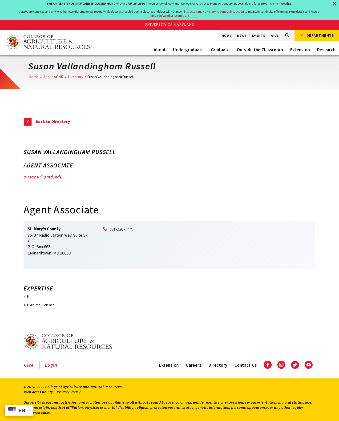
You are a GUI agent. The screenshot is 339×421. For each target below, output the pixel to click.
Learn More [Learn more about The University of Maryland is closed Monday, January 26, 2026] (182, 16)
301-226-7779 (121, 229)
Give (275, 35)
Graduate (220, 49)
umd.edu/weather (161, 16)
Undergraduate (188, 49)
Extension (300, 49)
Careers (194, 365)
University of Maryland (169, 24)
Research (326, 49)
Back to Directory (53, 121)
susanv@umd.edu (43, 177)
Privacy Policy (69, 391)
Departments (320, 35)
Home (227, 35)
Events (259, 35)
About (160, 49)
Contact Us (245, 365)
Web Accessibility (38, 391)
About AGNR (53, 76)
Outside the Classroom (260, 49)
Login (51, 365)
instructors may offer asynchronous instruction (214, 12)
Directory (75, 76)
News (242, 35)
